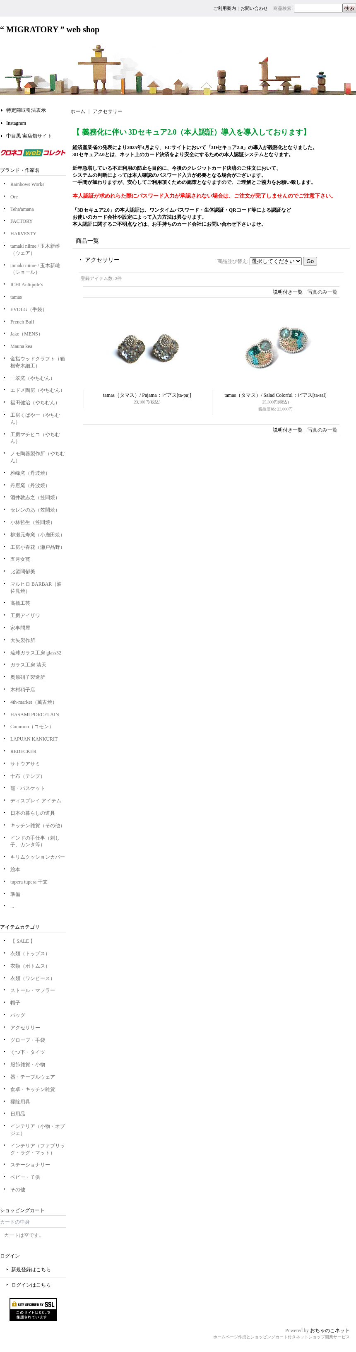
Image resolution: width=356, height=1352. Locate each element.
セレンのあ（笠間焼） (35, 510)
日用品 (17, 1114)
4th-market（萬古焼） (33, 702)
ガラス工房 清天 (28, 665)
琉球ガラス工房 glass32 (35, 653)
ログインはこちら (31, 1285)
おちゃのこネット (330, 1330)
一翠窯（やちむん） (32, 378)
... (12, 906)
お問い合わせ (254, 8)
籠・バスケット (27, 788)
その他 (17, 1190)
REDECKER (23, 751)
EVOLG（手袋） (28, 309)
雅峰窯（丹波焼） (30, 473)
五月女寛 (20, 559)
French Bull (22, 322)
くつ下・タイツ (27, 1052)
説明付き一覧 (288, 292)
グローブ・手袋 (27, 1040)
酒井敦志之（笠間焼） (35, 497)
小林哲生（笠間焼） (32, 522)
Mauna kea (21, 346)
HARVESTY (23, 234)
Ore (14, 197)
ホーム (77, 111)
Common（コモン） (32, 726)
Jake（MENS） (26, 334)
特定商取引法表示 (26, 110)
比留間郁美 (22, 572)
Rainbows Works (27, 184)
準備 (15, 894)
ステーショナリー (30, 1165)
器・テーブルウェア (32, 1077)
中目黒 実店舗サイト (29, 136)
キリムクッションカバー (37, 857)
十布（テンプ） (27, 776)
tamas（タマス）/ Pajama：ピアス (147, 395)
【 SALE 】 (22, 941)
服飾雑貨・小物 (27, 1064)
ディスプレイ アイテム (35, 801)
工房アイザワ (25, 615)
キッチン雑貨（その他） (37, 825)
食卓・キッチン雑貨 (32, 1089)
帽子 (15, 1003)
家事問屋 (20, 628)
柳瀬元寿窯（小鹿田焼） (37, 535)
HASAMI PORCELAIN (34, 714)
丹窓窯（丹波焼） (30, 485)
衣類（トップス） (30, 953)
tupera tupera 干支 (31, 882)
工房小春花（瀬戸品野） (37, 547)
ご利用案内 (224, 8)
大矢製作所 (22, 640)
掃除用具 (20, 1102)
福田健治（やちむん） (35, 403)
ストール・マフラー (32, 990)
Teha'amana (22, 209)
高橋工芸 (20, 603)
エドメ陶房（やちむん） (37, 390)
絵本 (15, 869)
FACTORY (21, 221)
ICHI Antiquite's (26, 284)
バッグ (17, 1015)
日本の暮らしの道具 (32, 813)
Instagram (16, 123)
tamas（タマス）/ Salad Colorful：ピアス (275, 395)
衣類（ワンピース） (32, 978)
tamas (16, 297)
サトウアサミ (25, 764)
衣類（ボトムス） (30, 966)
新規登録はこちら (31, 1269)
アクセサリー (25, 1028)
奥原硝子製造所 (27, 677)
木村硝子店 (22, 690)
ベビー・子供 (25, 1177)
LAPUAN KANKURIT (34, 739)
